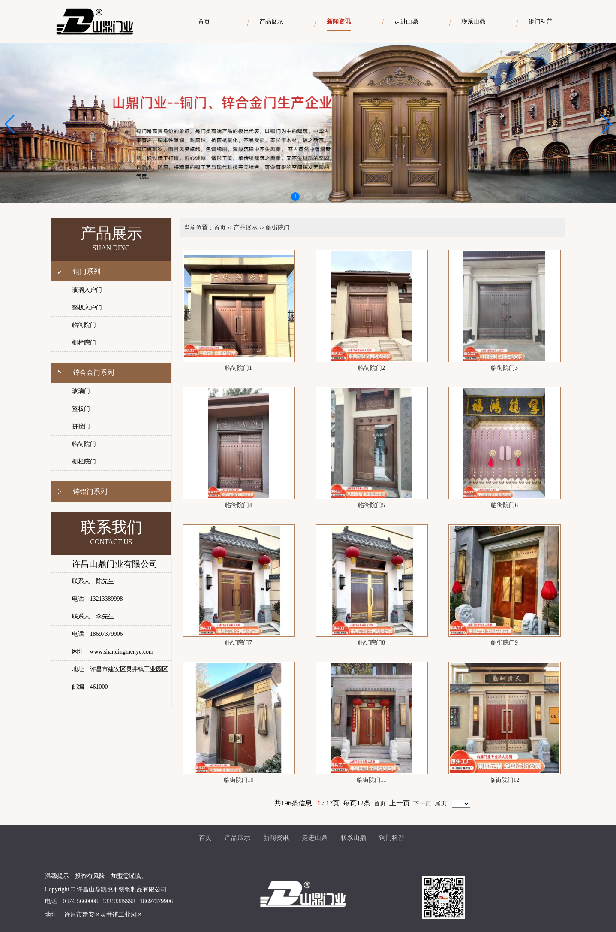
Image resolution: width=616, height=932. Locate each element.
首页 (220, 227)
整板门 (81, 408)
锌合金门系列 (93, 372)
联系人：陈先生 (93, 581)
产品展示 (246, 227)
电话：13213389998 (97, 599)
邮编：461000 (90, 687)
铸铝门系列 (90, 491)
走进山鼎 (315, 837)
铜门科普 (392, 837)
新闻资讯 (276, 837)
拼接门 (81, 426)
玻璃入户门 (87, 290)
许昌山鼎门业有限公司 (115, 564)
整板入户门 (87, 307)
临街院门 (84, 325)
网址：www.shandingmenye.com (112, 651)
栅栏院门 (84, 342)
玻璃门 (81, 391)
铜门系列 (86, 271)
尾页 (441, 803)
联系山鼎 (353, 837)
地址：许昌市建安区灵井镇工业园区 (120, 669)
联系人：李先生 (93, 616)
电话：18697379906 (97, 634)
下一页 (422, 803)
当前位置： (199, 227)
